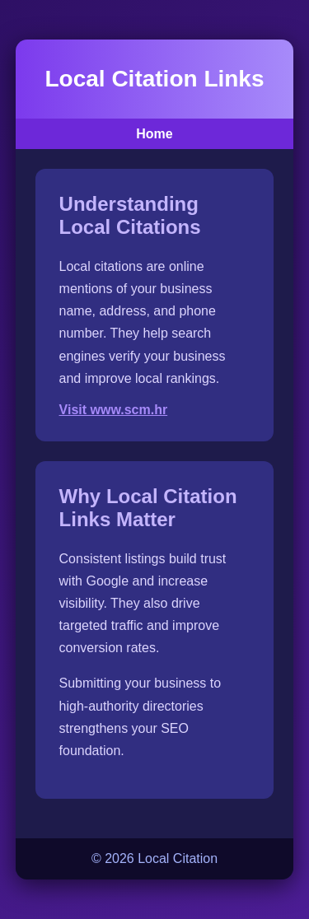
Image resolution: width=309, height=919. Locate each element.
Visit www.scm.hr (113, 410)
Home (154, 134)
